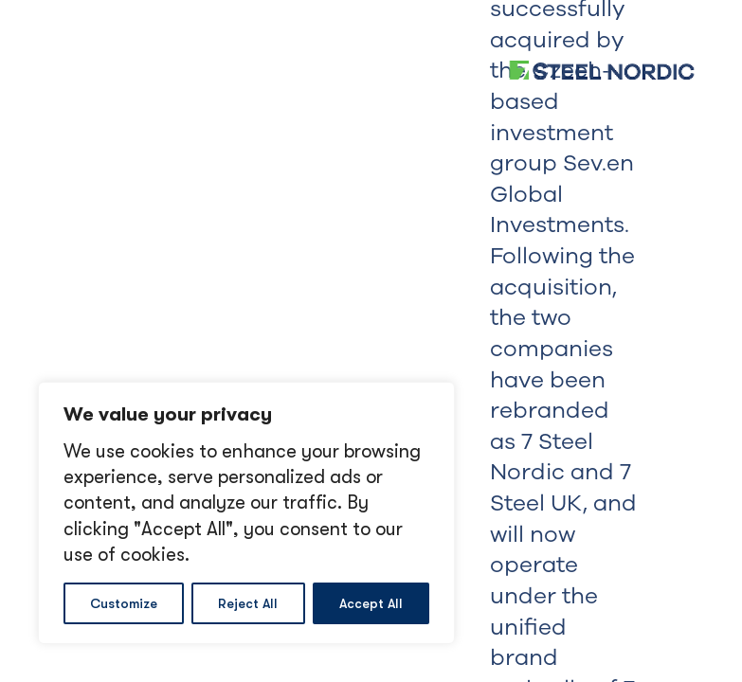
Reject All (248, 603)
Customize (123, 603)
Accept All (371, 603)
